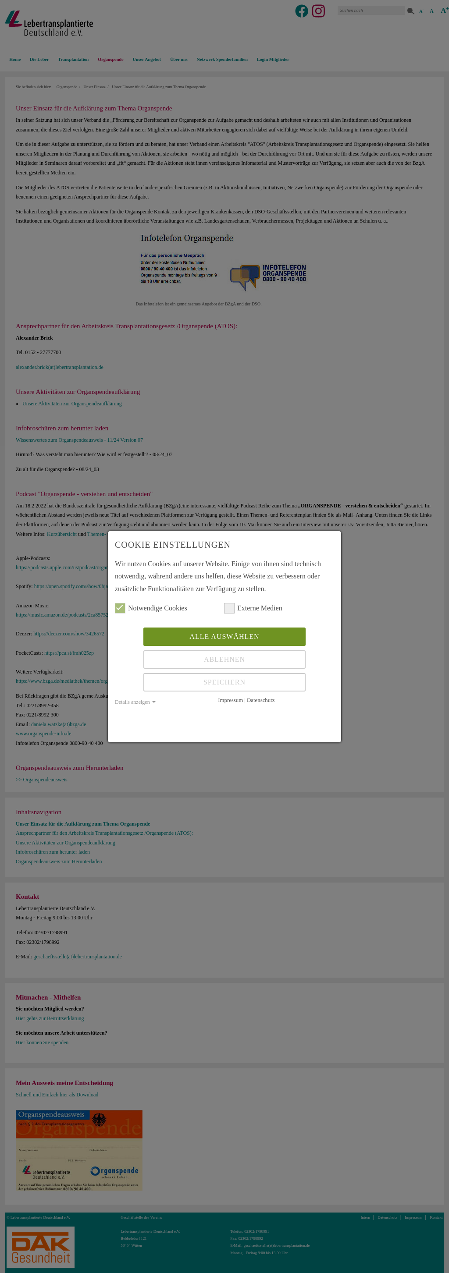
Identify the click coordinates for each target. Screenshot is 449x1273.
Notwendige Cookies (151, 608)
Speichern (224, 682)
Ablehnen (224, 659)
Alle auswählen (224, 636)
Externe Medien (253, 608)
